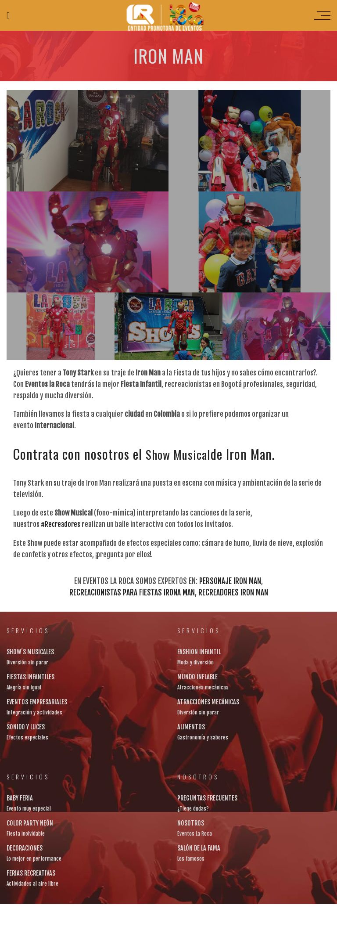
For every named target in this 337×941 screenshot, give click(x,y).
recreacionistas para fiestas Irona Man (132, 591)
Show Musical (181, 454)
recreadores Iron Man (233, 591)
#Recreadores (61, 523)
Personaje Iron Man (230, 580)
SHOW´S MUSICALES (30, 651)
